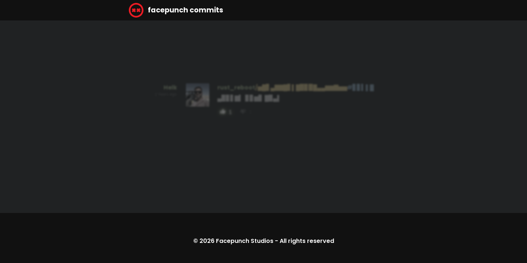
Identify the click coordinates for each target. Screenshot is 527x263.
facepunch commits (176, 10)
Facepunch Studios (244, 241)
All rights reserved (307, 241)
